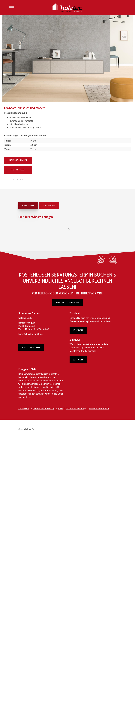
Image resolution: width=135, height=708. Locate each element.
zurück (19, 179)
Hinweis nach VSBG (99, 408)
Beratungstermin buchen (67, 302)
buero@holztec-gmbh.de (30, 334)
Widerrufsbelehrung (76, 408)
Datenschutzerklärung (43, 408)
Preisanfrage (49, 206)
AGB (60, 408)
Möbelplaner (28, 206)
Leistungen (78, 330)
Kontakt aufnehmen (31, 347)
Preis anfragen (18, 170)
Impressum (23, 408)
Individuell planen (18, 160)
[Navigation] (11, 7)
